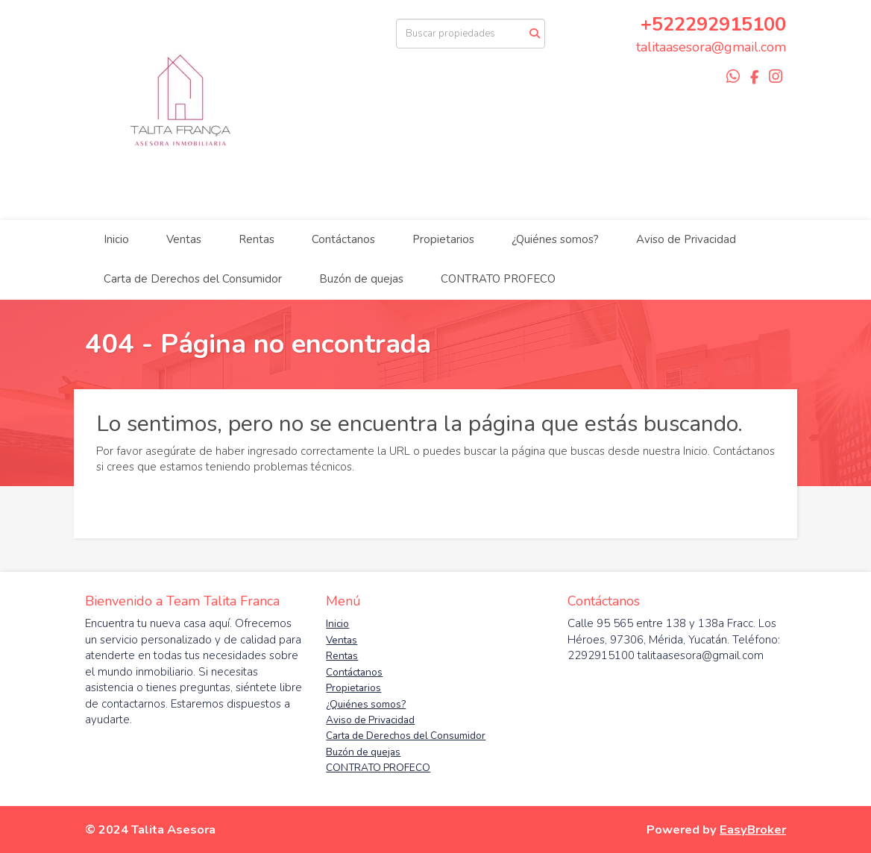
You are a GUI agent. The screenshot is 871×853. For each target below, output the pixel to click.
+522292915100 (713, 24)
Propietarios (443, 239)
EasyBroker (753, 829)
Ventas (183, 239)
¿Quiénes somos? (555, 239)
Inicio (116, 239)
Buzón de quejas (361, 278)
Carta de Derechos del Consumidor (193, 278)
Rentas (256, 239)
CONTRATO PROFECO (498, 278)
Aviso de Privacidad (686, 239)
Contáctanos (343, 239)
